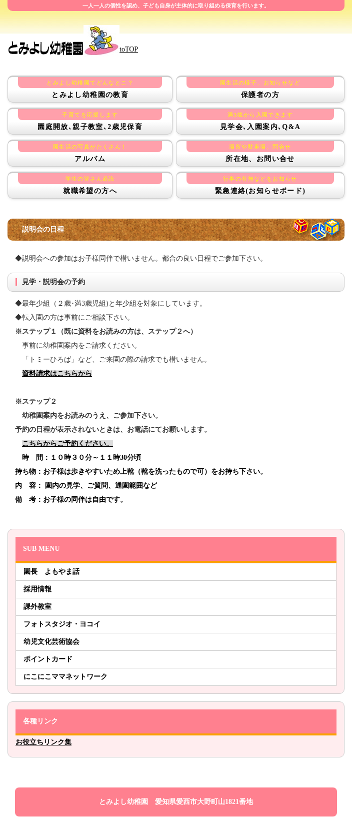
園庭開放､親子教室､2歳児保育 (90, 120)
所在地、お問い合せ (260, 152)
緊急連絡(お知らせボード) (260, 184)
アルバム (90, 152)
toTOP (73, 49)
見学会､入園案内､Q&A (260, 120)
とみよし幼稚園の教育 (90, 88)
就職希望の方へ (90, 184)
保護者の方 (260, 88)
